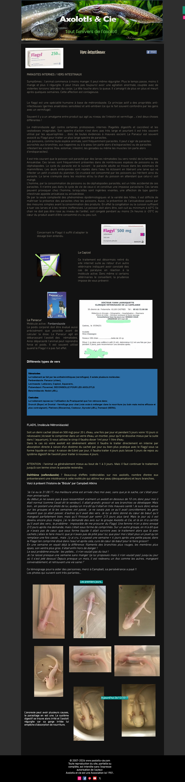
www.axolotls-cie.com (98, 760)
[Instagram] (79, 778)
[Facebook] (84, 778)
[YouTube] (95, 778)
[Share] (151, 52)
